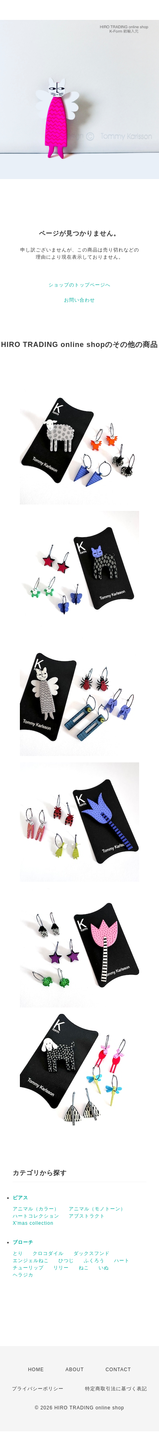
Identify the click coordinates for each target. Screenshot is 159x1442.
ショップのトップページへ (79, 285)
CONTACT (118, 1369)
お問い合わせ (79, 300)
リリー (61, 1268)
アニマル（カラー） (36, 1209)
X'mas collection (33, 1223)
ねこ (84, 1268)
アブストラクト (87, 1216)
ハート (122, 1260)
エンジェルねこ (31, 1260)
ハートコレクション (36, 1216)
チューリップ (28, 1268)
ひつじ (66, 1260)
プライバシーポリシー (38, 1388)
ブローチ (23, 1242)
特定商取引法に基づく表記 (116, 1388)
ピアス (20, 1197)
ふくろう (94, 1260)
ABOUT (75, 1369)
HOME (36, 1369)
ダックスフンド (92, 1253)
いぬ (104, 1268)
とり (18, 1253)
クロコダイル (48, 1253)
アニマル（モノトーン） (97, 1209)
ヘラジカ (23, 1275)
